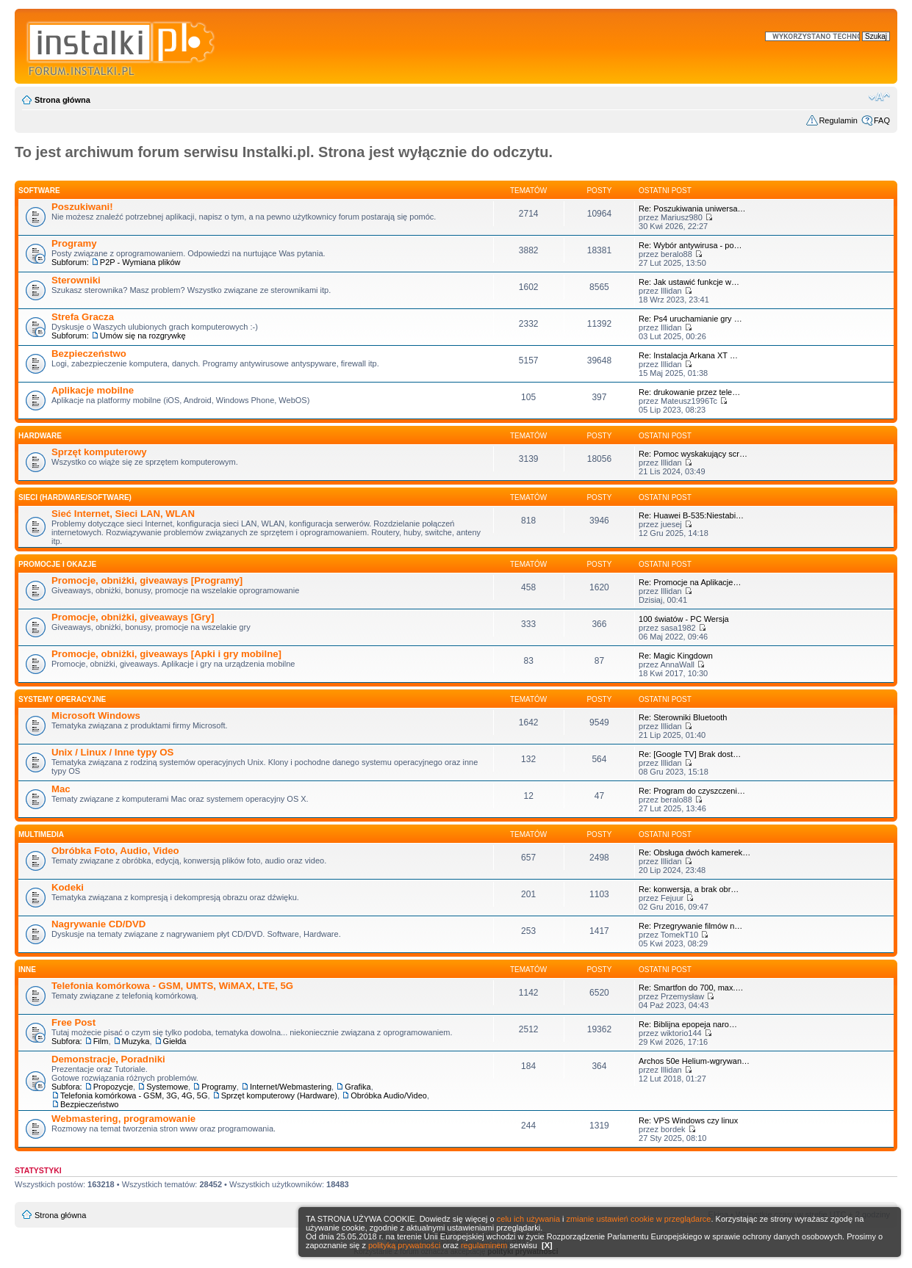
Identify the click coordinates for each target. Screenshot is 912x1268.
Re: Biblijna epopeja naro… (688, 1024)
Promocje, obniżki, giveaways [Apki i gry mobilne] (166, 653)
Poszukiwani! (82, 206)
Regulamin (838, 120)
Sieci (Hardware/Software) (75, 497)
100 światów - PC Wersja (684, 619)
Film (101, 1041)
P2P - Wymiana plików (140, 262)
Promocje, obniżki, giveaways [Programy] (147, 580)
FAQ (882, 120)
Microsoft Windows (95, 715)
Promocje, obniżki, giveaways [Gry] (132, 617)
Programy (74, 243)
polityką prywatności (404, 1245)
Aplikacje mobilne (92, 390)
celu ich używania (528, 1218)
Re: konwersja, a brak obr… (689, 889)
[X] (547, 1245)
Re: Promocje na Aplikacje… (690, 582)
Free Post (73, 1022)
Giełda (175, 1041)
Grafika (357, 1086)
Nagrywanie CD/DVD (98, 924)
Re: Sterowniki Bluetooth (683, 717)
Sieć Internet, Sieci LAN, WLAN (123, 513)
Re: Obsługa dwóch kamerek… (694, 852)
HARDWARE (40, 436)
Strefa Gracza (82, 316)
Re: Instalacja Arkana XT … (688, 355)
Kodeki (67, 887)
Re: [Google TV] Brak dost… (690, 754)
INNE (27, 970)
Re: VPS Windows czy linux (688, 1120)
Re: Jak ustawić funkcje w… (689, 282)
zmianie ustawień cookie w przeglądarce (639, 1218)
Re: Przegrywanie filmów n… (690, 925)
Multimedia (41, 834)
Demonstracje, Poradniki (108, 1059)
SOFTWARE (39, 190)
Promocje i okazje (57, 564)
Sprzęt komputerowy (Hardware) (279, 1095)
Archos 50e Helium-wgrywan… (694, 1061)
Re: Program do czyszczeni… (692, 790)
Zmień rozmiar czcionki (879, 97)
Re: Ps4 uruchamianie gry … (690, 318)
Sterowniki (76, 280)
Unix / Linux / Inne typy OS (112, 752)
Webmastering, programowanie (123, 1118)
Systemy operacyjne (62, 699)
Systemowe (167, 1086)
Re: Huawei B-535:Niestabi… (691, 515)
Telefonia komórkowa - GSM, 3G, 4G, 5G (134, 1095)
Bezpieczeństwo (88, 353)
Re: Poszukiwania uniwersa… (692, 208)
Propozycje (113, 1086)
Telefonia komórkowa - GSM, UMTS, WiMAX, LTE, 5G (172, 985)
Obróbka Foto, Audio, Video (115, 850)
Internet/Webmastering (290, 1086)
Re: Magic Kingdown (676, 655)
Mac (61, 788)
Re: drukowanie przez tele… (689, 392)
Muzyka (136, 1041)
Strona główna (62, 99)
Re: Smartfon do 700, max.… (691, 987)
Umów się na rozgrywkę (143, 335)
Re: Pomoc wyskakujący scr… (693, 453)
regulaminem (484, 1245)
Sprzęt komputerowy (99, 451)
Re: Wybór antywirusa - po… (690, 245)
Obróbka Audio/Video (389, 1095)
